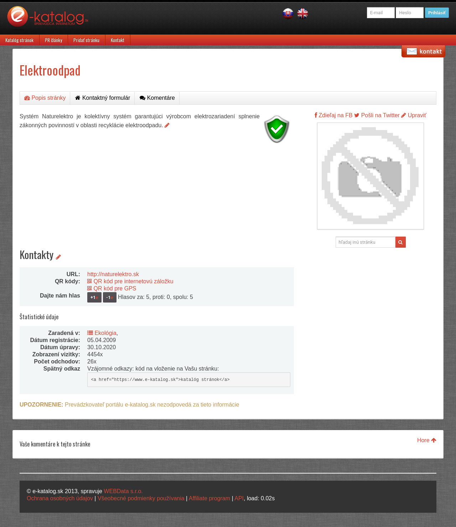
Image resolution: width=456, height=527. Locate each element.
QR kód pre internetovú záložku (130, 281)
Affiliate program (209, 498)
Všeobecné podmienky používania (141, 498)
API (239, 498)
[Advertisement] (157, 196)
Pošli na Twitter (377, 115)
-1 (109, 297)
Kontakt (117, 39)
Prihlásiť (437, 12)
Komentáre (157, 98)
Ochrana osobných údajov (60, 498)
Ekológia (101, 333)
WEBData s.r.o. (123, 491)
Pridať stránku (86, 39)
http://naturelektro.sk (113, 274)
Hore (426, 440)
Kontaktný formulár (102, 98)
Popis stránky (45, 98)
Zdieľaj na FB (334, 115)
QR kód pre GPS (111, 288)
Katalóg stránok (19, 39)
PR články (53, 39)
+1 (94, 297)
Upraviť (413, 115)
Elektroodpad (50, 69)
